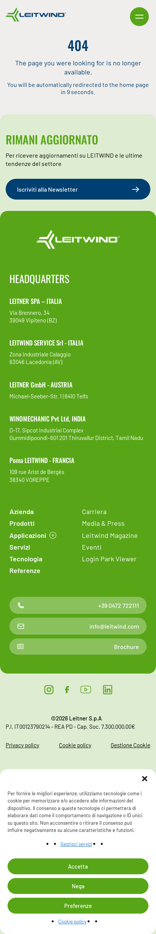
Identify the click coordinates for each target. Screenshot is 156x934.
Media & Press (103, 523)
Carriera (94, 511)
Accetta (78, 866)
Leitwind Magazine (110, 535)
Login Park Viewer (109, 559)
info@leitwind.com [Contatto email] (78, 626)
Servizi (19, 547)
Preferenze (78, 905)
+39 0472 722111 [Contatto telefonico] (78, 605)
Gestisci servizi (76, 844)
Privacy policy (22, 745)
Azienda (21, 511)
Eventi (92, 547)
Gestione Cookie (130, 745)
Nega (78, 886)
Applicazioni (27, 535)
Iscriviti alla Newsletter (78, 189)
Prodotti (22, 523)
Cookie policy (72, 922)
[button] (144, 778)
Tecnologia (25, 559)
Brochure (78, 646)
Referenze (24, 570)
